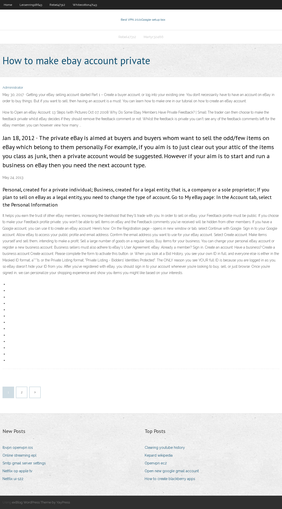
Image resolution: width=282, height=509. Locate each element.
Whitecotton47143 (85, 5)
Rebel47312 (57, 5)
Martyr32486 (154, 37)
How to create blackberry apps (170, 479)
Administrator (13, 87)
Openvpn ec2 (156, 463)
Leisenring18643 (31, 5)
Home (8, 5)
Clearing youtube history (165, 448)
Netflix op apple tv (17, 471)
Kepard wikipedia (159, 455)
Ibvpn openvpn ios (18, 448)
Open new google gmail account (172, 471)
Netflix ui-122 (13, 479)
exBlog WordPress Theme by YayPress (41, 502)
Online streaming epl (19, 455)
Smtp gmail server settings (24, 463)
